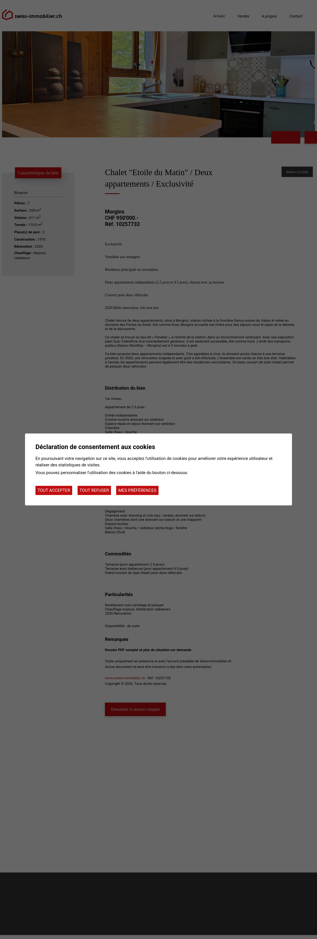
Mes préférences (137, 490)
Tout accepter (54, 490)
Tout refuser (94, 490)
